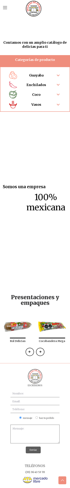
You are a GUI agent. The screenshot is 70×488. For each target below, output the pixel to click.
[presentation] (42, 323)
